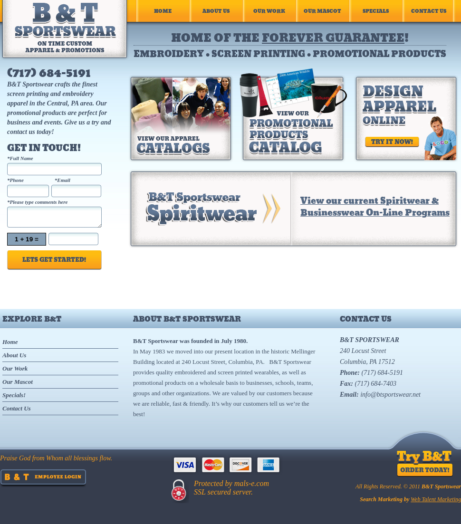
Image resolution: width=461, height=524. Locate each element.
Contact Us (428, 11)
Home (163, 11)
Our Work (269, 11)
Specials (376, 11)
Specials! (14, 395)
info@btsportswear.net (390, 394)
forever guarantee (333, 37)
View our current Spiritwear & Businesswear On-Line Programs (375, 206)
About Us (216, 11)
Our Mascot (322, 11)
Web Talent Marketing (436, 499)
